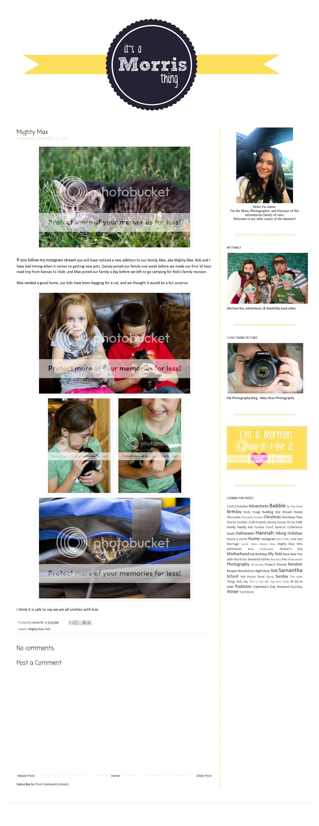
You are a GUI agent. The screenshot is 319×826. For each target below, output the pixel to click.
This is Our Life (259, 581)
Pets (48, 629)
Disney (271, 522)
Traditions (243, 586)
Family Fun (245, 527)
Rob (274, 571)
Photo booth (295, 559)
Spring (270, 577)
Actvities (242, 506)
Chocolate (233, 517)
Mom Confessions (261, 549)
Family (231, 527)
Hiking (280, 533)
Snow (261, 576)
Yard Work (247, 592)
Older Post (203, 776)
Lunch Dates (249, 544)
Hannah (264, 533)
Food (269, 527)
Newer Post (26, 776)
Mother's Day (291, 549)
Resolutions (246, 571)
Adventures (258, 506)
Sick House (247, 576)
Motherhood (238, 554)
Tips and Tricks (279, 581)
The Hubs (296, 577)
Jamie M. (38, 622)
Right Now (262, 571)
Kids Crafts (282, 539)
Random (295, 564)
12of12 (231, 506)
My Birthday (258, 554)
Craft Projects (258, 522)
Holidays (294, 533)
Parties (265, 559)
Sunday (282, 576)
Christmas (272, 517)
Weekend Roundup (289, 587)
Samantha (290, 570)
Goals (231, 534)
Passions (276, 559)
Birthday (234, 512)
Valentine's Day (264, 587)
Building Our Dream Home (282, 512)
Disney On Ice (286, 522)
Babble (277, 506)
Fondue (259, 527)
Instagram (269, 539)
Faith (299, 522)
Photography (238, 564)
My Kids (275, 554)
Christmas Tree (292, 517)
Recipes (232, 571)
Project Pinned (275, 565)
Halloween (245, 533)
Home (115, 776)
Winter (233, 592)
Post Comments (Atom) (52, 784)
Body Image (252, 512)
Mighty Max (35, 629)
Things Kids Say (237, 581)
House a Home (237, 539)
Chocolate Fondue (252, 517)
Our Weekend (251, 559)
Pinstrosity (257, 564)
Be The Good (294, 506)
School (232, 576)
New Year (289, 554)
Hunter (254, 539)
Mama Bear (267, 544)
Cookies (242, 522)
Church (231, 522)
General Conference (289, 527)
